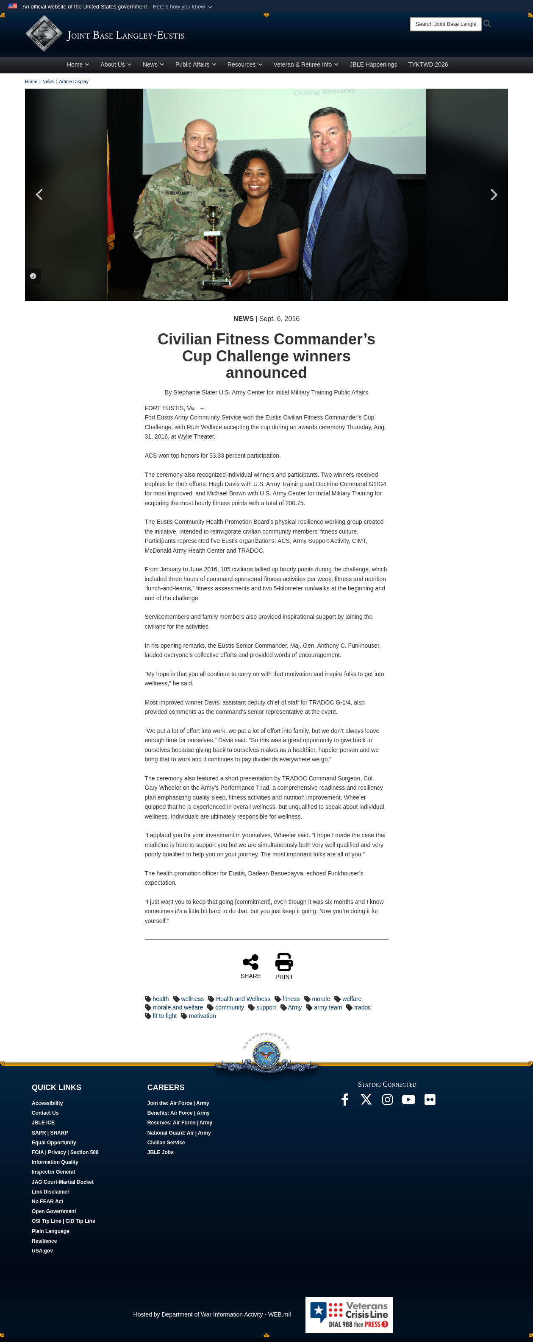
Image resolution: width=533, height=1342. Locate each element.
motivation (202, 1020)
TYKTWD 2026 (428, 69)
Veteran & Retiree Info (306, 69)
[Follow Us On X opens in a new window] (366, 1106)
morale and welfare (178, 1012)
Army (295, 1012)
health (161, 1003)
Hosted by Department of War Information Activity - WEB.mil (212, 1319)
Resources (245, 69)
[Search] (446, 24)
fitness (291, 1003)
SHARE (251, 971)
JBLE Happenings (373, 69)
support (266, 1012)
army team (328, 1012)
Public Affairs (196, 69)
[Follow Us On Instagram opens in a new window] (387, 1106)
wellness (192, 1003)
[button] (183, 7)
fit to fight (165, 1020)
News (153, 69)
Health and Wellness (243, 1003)
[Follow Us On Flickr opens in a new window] (429, 1106)
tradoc (362, 1012)
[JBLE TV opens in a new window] (408, 1106)
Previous (39, 199)
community (229, 1012)
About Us (116, 69)
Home (78, 69)
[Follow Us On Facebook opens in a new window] (344, 1106)
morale (321, 1003)
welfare (351, 1003)
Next (493, 199)
